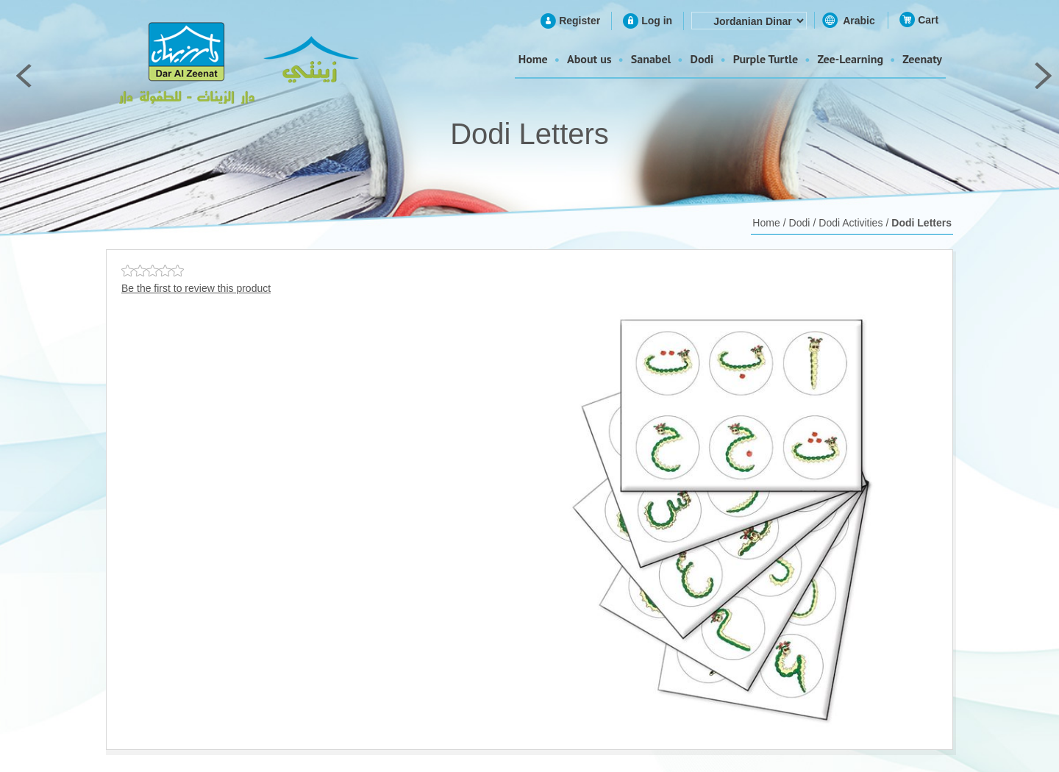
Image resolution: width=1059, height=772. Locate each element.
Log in (656, 20)
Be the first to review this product (196, 288)
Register (579, 20)
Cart (928, 20)
